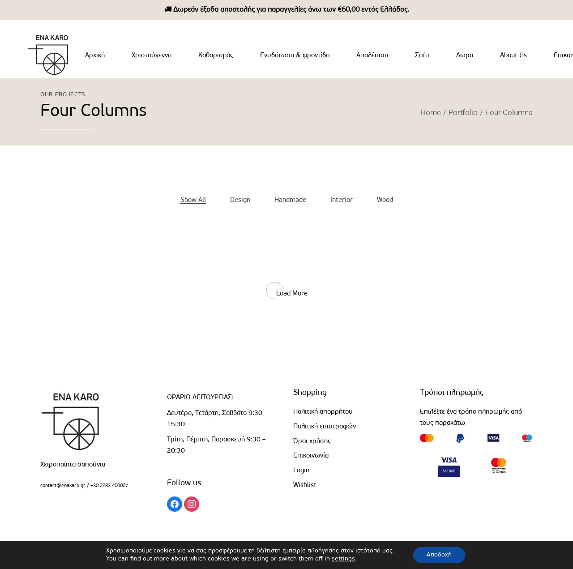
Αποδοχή (439, 555)
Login (301, 470)
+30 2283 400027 (108, 485)
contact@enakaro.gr (63, 485)
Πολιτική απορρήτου (323, 412)
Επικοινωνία (311, 456)
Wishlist (304, 485)
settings (343, 559)
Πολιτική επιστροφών (324, 427)
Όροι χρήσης (312, 441)
